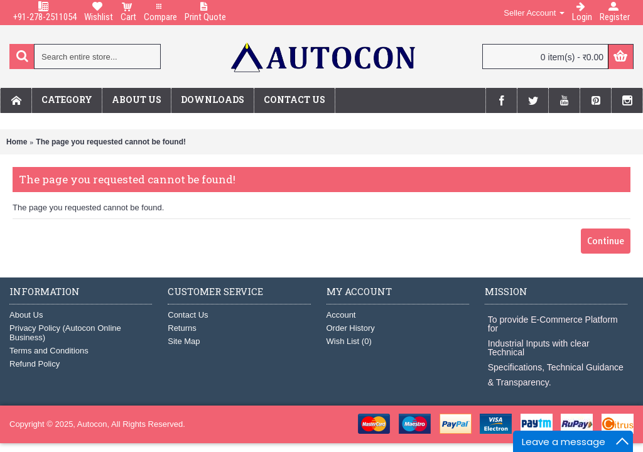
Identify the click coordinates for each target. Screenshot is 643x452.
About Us (26, 315)
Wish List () (349, 341)
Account (341, 315)
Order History (351, 328)
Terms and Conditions (49, 350)
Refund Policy (34, 364)
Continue (605, 241)
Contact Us (188, 315)
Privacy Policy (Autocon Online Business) (65, 332)
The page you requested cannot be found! (111, 141)
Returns (182, 328)
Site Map (184, 341)
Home (16, 141)
